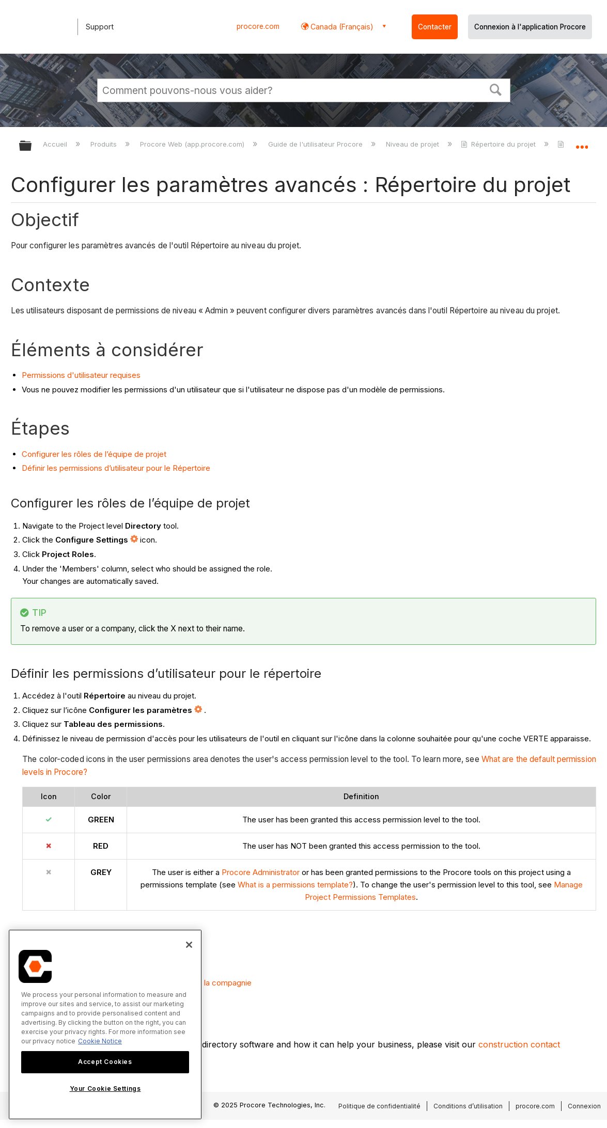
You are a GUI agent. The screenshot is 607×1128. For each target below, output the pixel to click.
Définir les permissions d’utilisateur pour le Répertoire (116, 468)
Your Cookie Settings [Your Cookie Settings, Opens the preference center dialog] (105, 1088)
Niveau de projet (413, 144)
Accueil (56, 144)
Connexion (584, 1106)
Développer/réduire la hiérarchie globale (32, 146)
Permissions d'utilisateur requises (81, 375)
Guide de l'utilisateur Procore (316, 144)
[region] (105, 1024)
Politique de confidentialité (379, 1106)
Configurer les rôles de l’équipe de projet (94, 454)
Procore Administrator (261, 872)
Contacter (435, 27)
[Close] (189, 944)
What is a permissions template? (295, 884)
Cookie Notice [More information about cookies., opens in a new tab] (100, 1041)
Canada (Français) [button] (340, 26)
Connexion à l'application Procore (530, 27)
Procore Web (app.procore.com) (193, 144)
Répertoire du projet (499, 144)
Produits (104, 144)
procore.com (258, 26)
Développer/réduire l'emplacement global (581, 142)
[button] (495, 88)
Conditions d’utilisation (468, 1106)
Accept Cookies (105, 1062)
